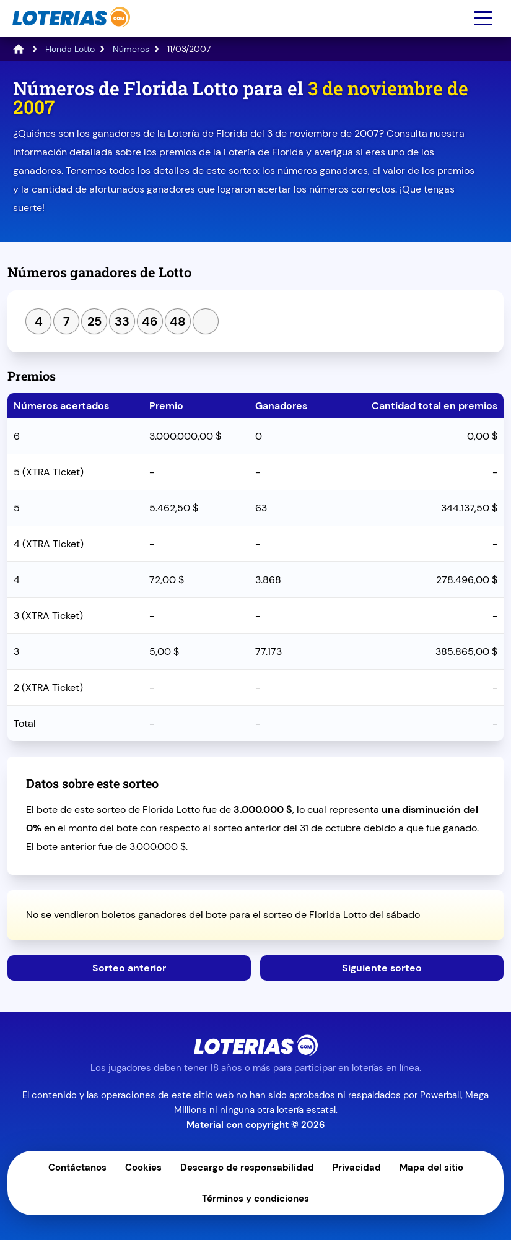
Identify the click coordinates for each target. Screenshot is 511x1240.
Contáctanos (77, 1167)
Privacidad (357, 1167)
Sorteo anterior (129, 967)
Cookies (143, 1167)
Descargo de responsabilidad (247, 1167)
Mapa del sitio (431, 1167)
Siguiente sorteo (382, 967)
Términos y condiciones (255, 1198)
